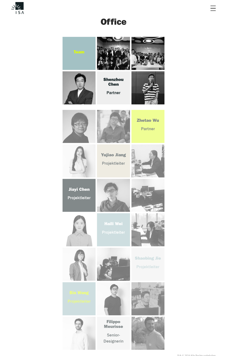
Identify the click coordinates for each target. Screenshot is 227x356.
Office (114, 23)
